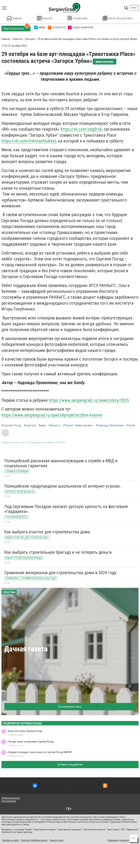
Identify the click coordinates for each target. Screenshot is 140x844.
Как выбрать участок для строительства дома (47, 531)
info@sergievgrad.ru (10, 797)
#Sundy (130, 425)
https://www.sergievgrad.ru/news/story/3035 (89, 400)
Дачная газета (26, 648)
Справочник (77, 18)
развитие (124, 840)
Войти (134, 8)
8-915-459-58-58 (8, 800)
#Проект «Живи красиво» (78, 425)
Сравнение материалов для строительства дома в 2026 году (60, 572)
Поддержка (112, 840)
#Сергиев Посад (11, 425)
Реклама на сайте (10, 840)
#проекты (54, 425)
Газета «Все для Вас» (118, 18)
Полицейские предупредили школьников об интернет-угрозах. (62, 485)
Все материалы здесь (70, 706)
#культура (30, 425)
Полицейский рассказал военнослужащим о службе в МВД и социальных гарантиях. (61, 463)
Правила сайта (56, 840)
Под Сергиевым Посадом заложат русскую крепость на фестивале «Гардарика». (66, 509)
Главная (14, 18)
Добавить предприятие (70, 764)
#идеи (42, 425)
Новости (45, 18)
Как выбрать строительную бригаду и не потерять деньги (58, 551)
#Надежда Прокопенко (110, 425)
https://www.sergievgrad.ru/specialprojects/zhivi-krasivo (51, 414)
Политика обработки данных (34, 840)
